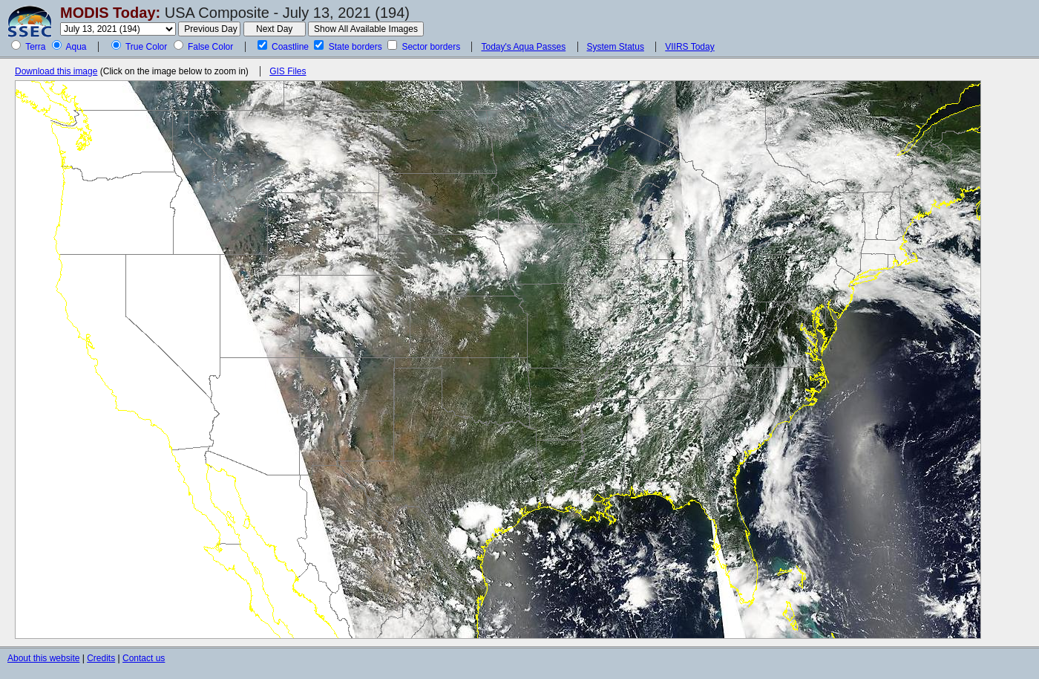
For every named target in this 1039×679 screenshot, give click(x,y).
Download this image (56, 71)
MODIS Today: (110, 12)
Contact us (143, 658)
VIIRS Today (689, 47)
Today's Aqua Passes (523, 47)
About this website (43, 658)
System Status (615, 47)
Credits (101, 658)
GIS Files (287, 71)
